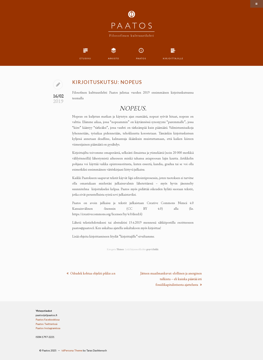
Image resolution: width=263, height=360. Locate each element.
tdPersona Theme (72, 350)
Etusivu (85, 58)
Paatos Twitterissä (46, 323)
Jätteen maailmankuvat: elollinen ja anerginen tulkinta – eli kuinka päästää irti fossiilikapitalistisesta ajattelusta (171, 279)
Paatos (141, 58)
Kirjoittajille (173, 58)
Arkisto (113, 58)
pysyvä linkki (152, 249)
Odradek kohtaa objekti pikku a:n (91, 273)
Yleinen (120, 249)
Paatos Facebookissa (48, 319)
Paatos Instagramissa (48, 328)
